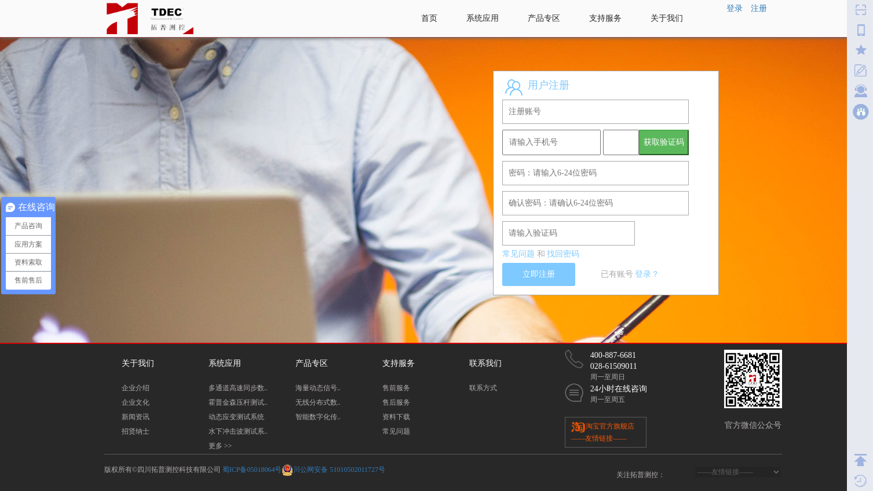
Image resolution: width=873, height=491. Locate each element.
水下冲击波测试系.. (238, 431)
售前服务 (396, 388)
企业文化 (135, 402)
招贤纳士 (135, 431)
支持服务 (605, 18)
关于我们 (667, 18)
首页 (429, 18)
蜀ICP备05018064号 (252, 470)
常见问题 (518, 254)
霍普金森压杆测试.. (238, 402)
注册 (759, 8)
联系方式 (483, 388)
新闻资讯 (135, 417)
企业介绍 (135, 388)
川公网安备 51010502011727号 (339, 470)
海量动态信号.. (318, 388)
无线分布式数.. (318, 402)
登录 (734, 8)
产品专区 (544, 18)
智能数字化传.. (318, 417)
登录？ (647, 274)
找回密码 (563, 254)
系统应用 (482, 18)
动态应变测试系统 (236, 417)
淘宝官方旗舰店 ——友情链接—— (602, 432)
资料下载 (396, 417)
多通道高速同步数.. (238, 388)
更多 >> (220, 446)
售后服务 (396, 402)
